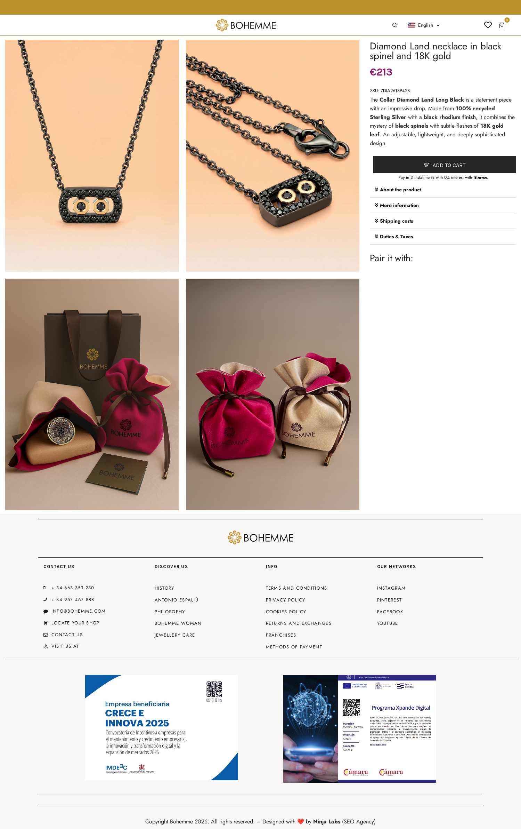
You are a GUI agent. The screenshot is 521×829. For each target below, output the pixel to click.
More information (399, 205)
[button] (443, 190)
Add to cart (449, 165)
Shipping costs (396, 220)
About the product (400, 189)
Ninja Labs (326, 822)
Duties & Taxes (396, 236)
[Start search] (394, 25)
